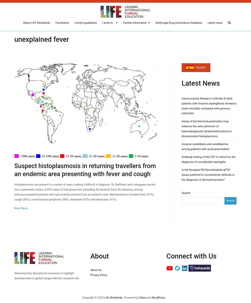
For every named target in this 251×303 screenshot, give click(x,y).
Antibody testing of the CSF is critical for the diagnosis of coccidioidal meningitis (208, 159)
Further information (135, 23)
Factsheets (62, 23)
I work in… (108, 23)
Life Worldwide (113, 297)
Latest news (215, 23)
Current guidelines (86, 23)
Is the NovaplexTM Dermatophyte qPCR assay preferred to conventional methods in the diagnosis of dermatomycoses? (208, 174)
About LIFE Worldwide (36, 23)
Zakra (142, 297)
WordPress (158, 297)
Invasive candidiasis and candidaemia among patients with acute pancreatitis (205, 147)
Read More (21, 208)
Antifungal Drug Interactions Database (178, 23)
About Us (96, 270)
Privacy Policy (98, 275)
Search (186, 193)
